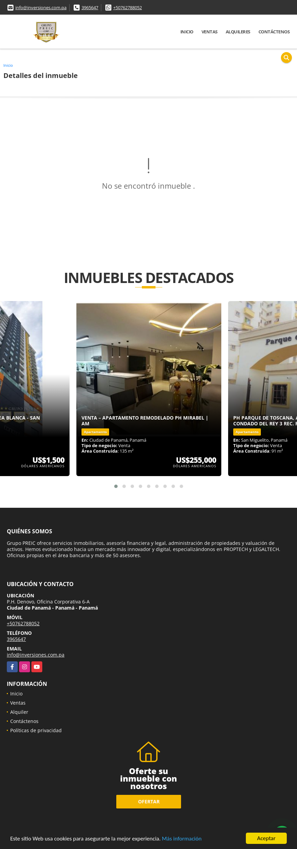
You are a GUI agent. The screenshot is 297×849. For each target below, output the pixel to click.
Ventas (210, 32)
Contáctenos (274, 32)
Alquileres (238, 32)
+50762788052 (127, 7)
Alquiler (19, 712)
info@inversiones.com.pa (40, 7)
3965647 (89, 7)
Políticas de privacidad (36, 730)
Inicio (186, 32)
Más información (182, 839)
